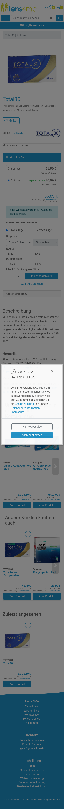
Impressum (17, 412)
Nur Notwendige (32, 426)
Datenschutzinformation (25, 408)
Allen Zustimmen (32, 435)
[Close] (45, 371)
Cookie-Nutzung (24, 404)
